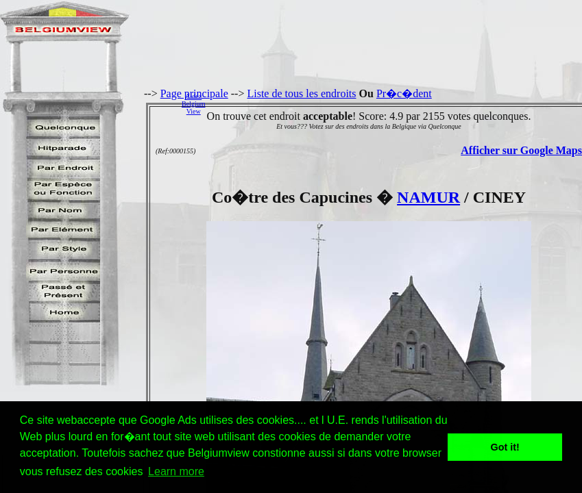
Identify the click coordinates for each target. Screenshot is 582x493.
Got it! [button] (505, 447)
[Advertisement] (397, 103)
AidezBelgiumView (193, 103)
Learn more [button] (176, 471)
